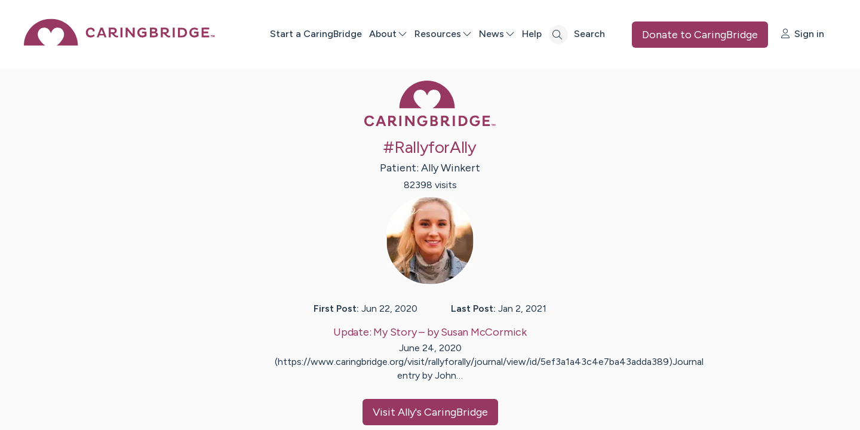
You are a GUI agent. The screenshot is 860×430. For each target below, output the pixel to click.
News (497, 33)
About (388, 33)
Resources (443, 33)
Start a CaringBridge (316, 33)
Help (532, 33)
